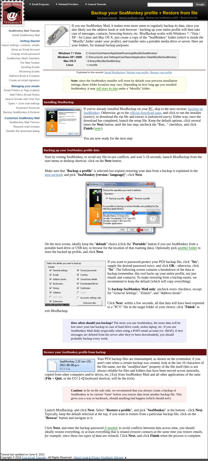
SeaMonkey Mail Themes (25, 122)
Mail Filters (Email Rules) (25, 94)
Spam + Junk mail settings (24, 103)
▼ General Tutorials (95, 4)
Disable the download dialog (23, 131)
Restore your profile (161, 72)
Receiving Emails (29, 71)
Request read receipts (26, 126)
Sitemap (118, 459)
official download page (145, 113)
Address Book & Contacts (24, 75)
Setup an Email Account (25, 49)
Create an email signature (24, 80)
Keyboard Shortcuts (28, 107)
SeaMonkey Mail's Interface (23, 58)
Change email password (25, 53)
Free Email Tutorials (107, 17)
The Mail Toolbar (30, 62)
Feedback (107, 459)
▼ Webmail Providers (67, 4)
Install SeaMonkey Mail (26, 35)
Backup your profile (138, 72)
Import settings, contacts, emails (20, 45)
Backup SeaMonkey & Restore (21, 112)
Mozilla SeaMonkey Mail (131, 17)
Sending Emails (30, 67)
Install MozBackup (115, 72)
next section (53, 175)
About (77, 459)
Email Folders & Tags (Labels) (22, 90)
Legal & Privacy (91, 459)
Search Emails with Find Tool (22, 99)
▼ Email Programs (39, 4)
